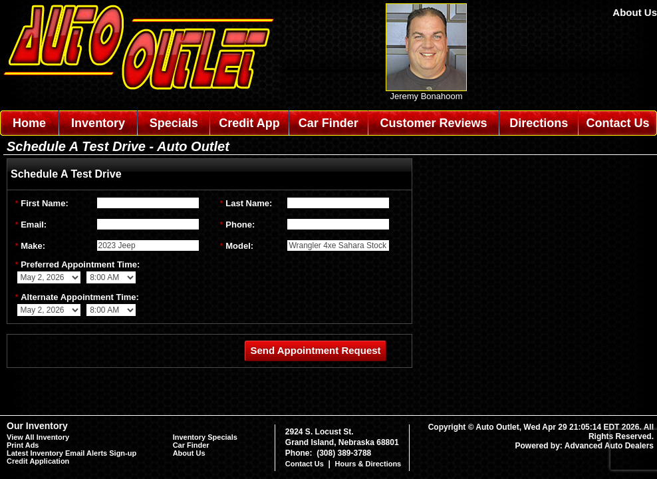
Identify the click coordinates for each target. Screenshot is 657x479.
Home (29, 123)
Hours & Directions (368, 464)
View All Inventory (38, 437)
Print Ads (23, 445)
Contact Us (618, 123)
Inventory (98, 123)
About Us (634, 12)
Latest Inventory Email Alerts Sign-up (71, 453)
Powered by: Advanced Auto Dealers (584, 445)
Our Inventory (37, 425)
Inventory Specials (205, 437)
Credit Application (38, 461)
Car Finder (328, 123)
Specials (174, 123)
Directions (538, 123)
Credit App (249, 123)
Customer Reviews (433, 123)
